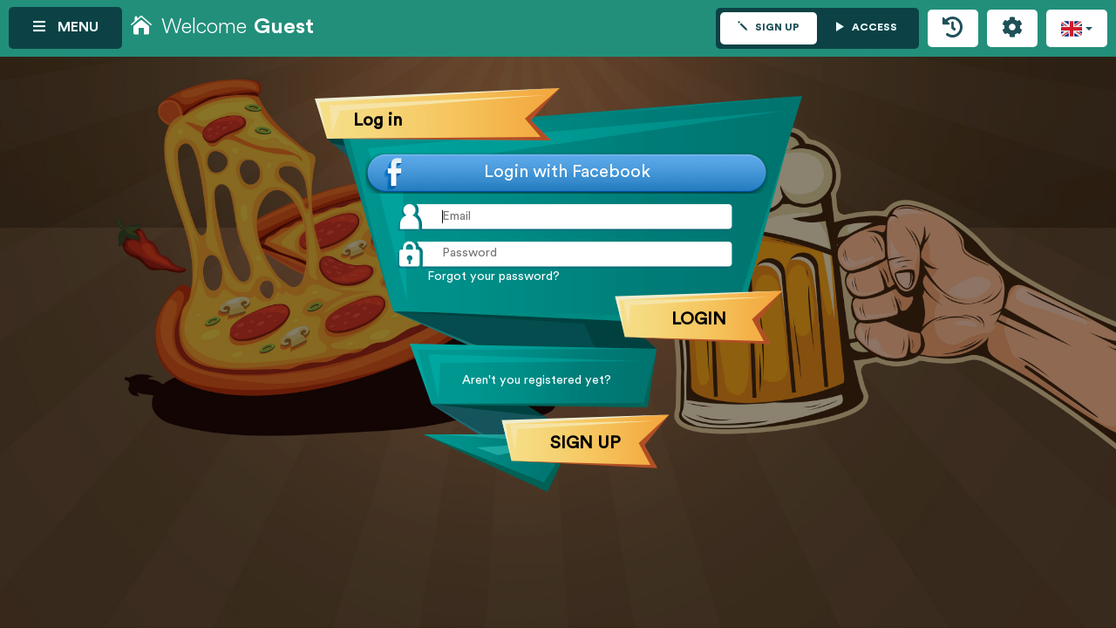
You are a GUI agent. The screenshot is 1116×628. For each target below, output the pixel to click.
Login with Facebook (567, 172)
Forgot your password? (493, 276)
